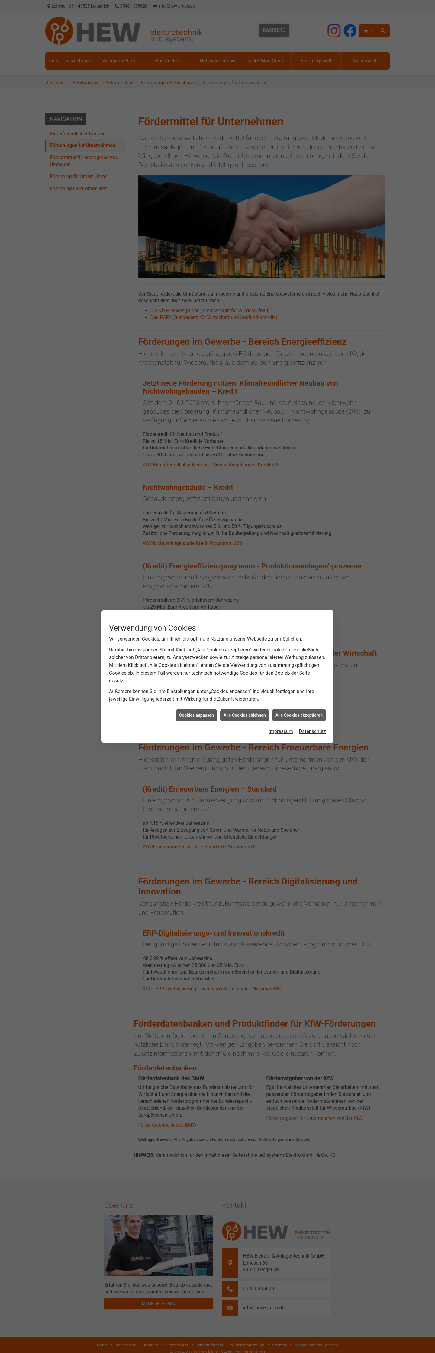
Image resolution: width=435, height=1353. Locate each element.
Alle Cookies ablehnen (245, 474)
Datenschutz (312, 490)
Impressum (281, 490)
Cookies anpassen (196, 474)
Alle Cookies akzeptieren (299, 474)
